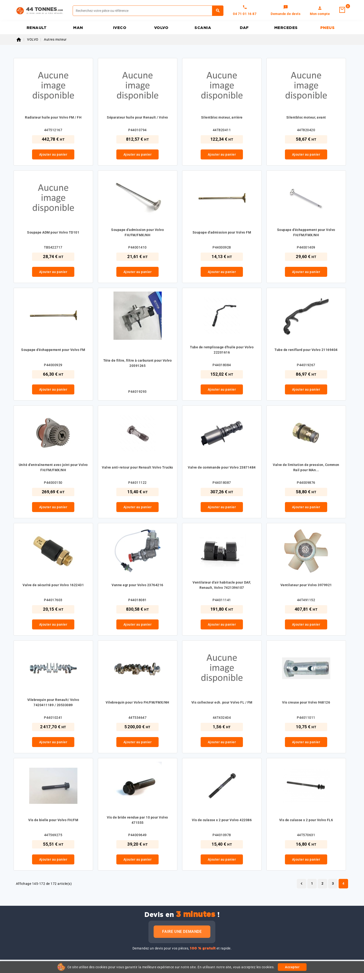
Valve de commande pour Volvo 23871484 (222, 467)
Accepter (292, 967)
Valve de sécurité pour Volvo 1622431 (53, 585)
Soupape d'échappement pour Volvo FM (53, 350)
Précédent (301, 883)
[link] (285, 11)
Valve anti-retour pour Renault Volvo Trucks (137, 467)
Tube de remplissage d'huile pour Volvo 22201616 (222, 349)
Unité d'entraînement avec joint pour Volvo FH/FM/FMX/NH (53, 467)
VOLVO (161, 28)
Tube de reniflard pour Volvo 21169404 (306, 350)
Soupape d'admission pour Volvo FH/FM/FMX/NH (137, 232)
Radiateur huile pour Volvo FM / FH (53, 117)
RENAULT (37, 28)
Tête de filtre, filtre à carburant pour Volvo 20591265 (137, 363)
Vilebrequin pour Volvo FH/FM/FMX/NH (137, 702)
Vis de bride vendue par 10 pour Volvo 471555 (137, 819)
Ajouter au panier (53, 154)
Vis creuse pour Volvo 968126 (306, 702)
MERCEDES (286, 28)
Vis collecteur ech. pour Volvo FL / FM (221, 702)
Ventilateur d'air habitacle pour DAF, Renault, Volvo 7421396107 (222, 585)
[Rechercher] (148, 10)
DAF (244, 28)
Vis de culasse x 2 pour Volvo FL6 (306, 820)
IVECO (120, 28)
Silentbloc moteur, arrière (222, 117)
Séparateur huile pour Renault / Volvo (137, 117)
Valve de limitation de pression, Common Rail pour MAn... (306, 467)
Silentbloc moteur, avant (306, 117)
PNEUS (327, 28)
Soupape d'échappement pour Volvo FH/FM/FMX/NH (306, 232)
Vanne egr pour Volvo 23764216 (137, 585)
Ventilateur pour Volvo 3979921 (306, 585)
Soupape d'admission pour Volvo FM (222, 232)
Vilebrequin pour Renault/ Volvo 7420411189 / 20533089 (53, 702)
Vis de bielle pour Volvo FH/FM (53, 820)
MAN (78, 28)
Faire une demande (182, 931)
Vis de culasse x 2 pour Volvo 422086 (222, 820)
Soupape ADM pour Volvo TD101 (53, 232)
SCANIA (202, 28)
